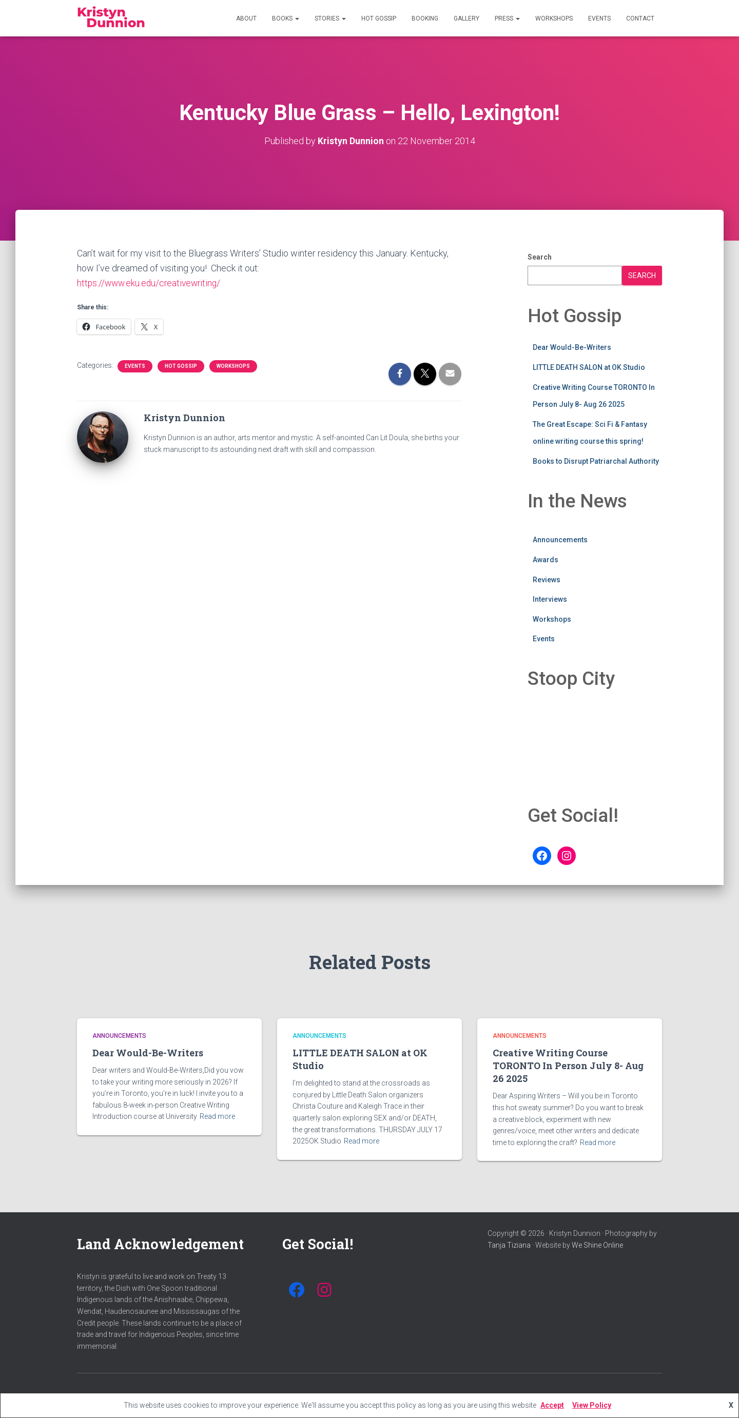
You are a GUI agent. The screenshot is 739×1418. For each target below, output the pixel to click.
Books (285, 18)
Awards (545, 560)
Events (599, 18)
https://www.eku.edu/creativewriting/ (151, 283)
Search (540, 257)
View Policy (591, 1405)
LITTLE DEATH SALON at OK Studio (589, 367)
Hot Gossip (378, 18)
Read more (217, 1116)
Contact (640, 18)
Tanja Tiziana (509, 1245)
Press (507, 18)
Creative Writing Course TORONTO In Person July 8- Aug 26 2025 (568, 1066)
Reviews (546, 579)
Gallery (466, 18)
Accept (552, 1405)
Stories (330, 18)
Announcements (560, 540)
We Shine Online (597, 1245)
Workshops (554, 18)
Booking (425, 18)
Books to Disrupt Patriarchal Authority (596, 461)
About (246, 18)
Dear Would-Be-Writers (572, 347)
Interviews (550, 599)
